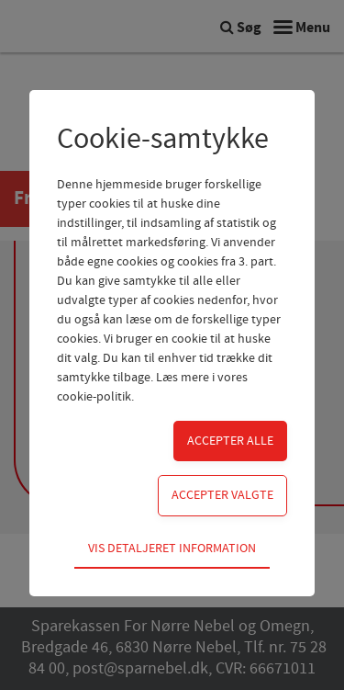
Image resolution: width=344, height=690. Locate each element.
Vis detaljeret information (172, 548)
